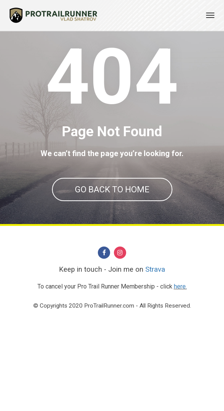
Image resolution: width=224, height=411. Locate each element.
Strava (155, 351)
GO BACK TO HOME (112, 189)
